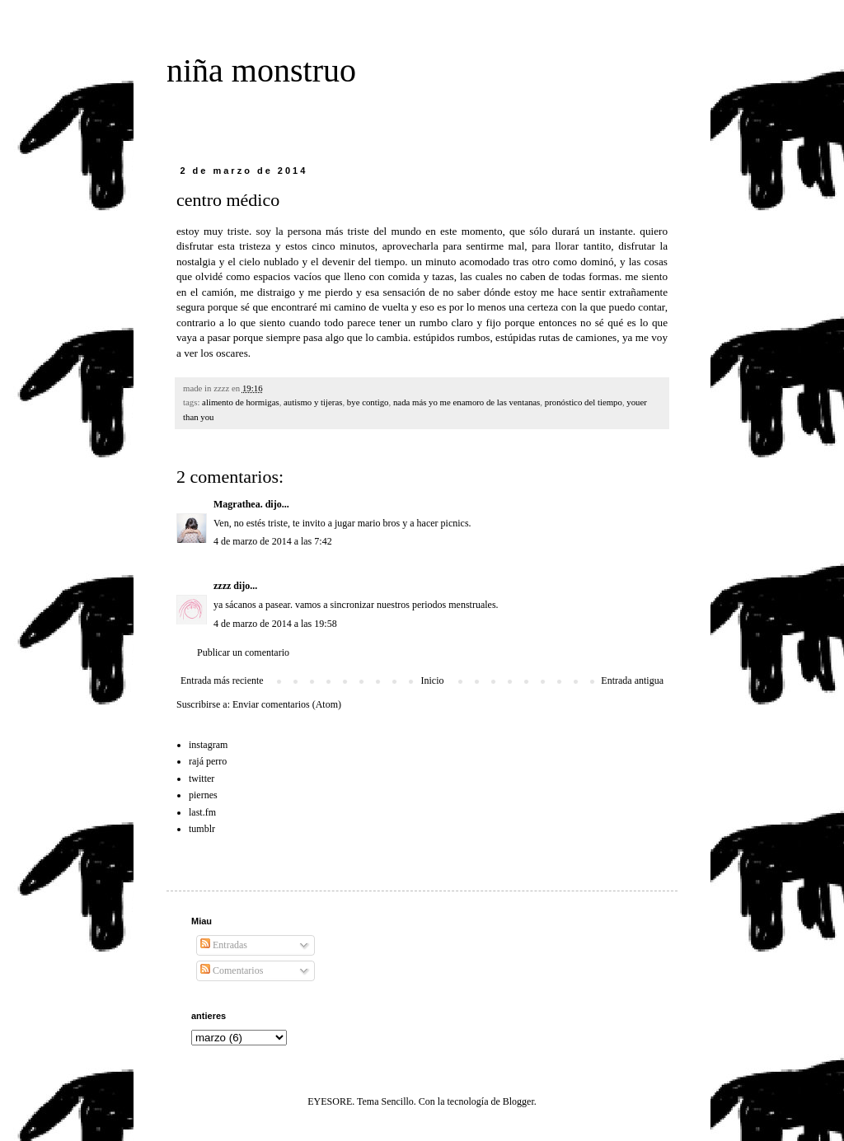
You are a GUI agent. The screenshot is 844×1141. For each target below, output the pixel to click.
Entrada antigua (632, 680)
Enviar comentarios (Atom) (286, 704)
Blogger (518, 1101)
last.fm (202, 812)
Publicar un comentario (243, 652)
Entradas (223, 945)
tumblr (202, 829)
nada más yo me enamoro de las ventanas (466, 402)
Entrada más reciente (222, 680)
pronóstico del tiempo (583, 402)
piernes (203, 795)
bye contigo (368, 402)
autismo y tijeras (313, 402)
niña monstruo (261, 70)
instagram (208, 745)
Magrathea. (238, 504)
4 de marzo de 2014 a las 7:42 (272, 541)
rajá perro (208, 761)
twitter (201, 778)
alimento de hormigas (240, 402)
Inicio (431, 680)
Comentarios (231, 970)
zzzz (222, 586)
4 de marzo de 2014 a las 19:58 (275, 623)
